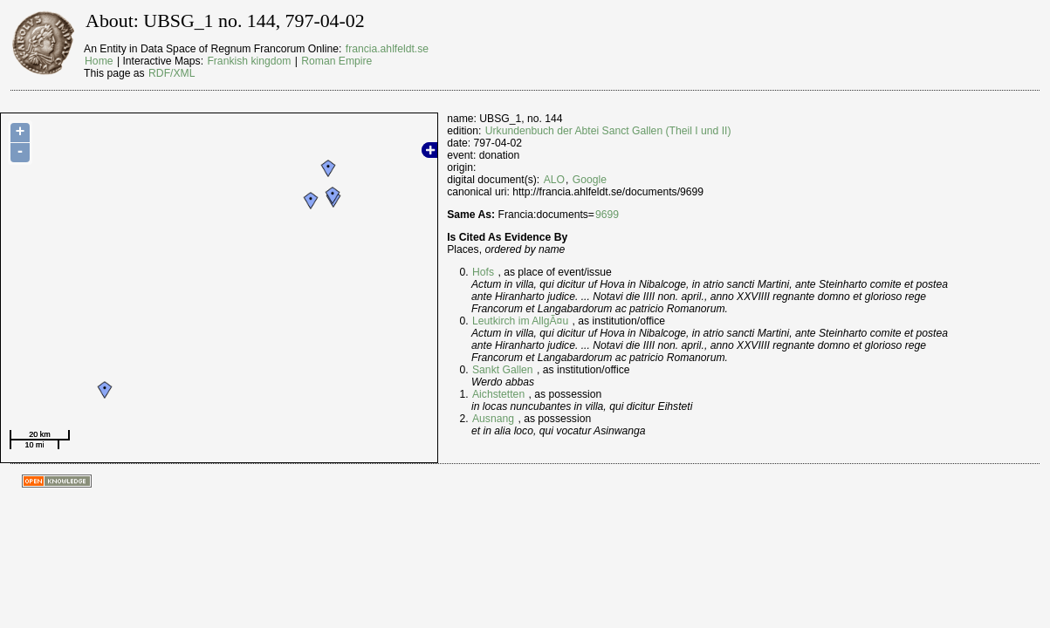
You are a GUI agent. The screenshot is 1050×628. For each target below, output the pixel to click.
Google (590, 180)
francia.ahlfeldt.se (387, 49)
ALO (554, 180)
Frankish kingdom (249, 61)
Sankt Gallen (502, 370)
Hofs (483, 272)
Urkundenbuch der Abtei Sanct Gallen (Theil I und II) (608, 131)
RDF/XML (171, 73)
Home (99, 61)
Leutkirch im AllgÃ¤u (520, 321)
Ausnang (493, 419)
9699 (607, 214)
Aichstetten (498, 394)
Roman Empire (336, 61)
